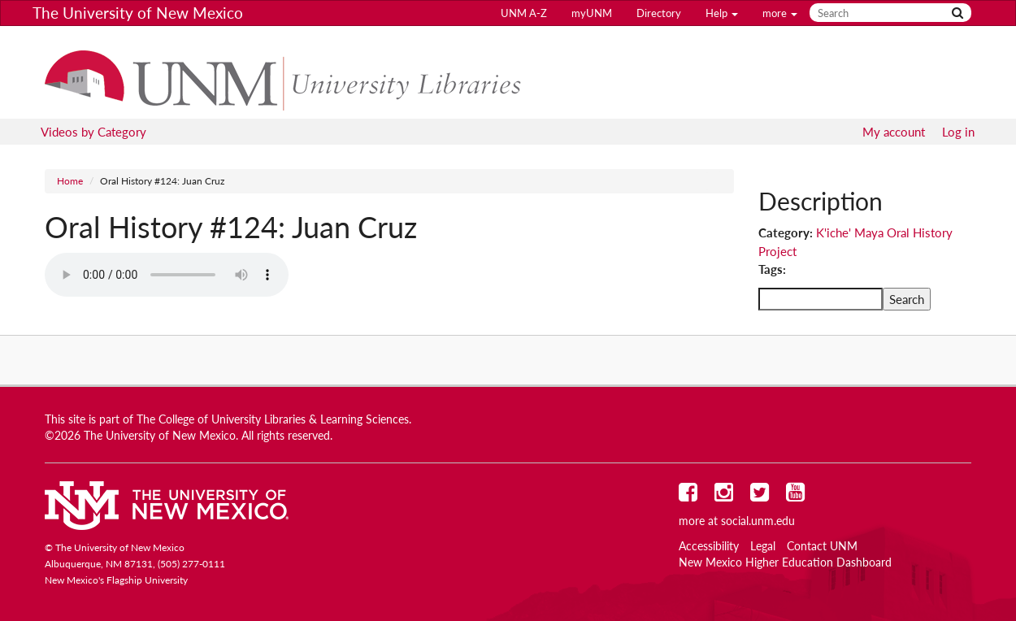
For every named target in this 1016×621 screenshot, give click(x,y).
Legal (762, 546)
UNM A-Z (524, 13)
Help (722, 13)
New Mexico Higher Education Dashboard (785, 562)
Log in (958, 131)
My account (893, 131)
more (779, 13)
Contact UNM (822, 546)
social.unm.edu (758, 521)
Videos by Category (93, 131)
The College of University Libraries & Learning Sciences (273, 419)
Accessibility (709, 546)
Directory (658, 13)
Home (70, 181)
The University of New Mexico (138, 12)
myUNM (591, 13)
